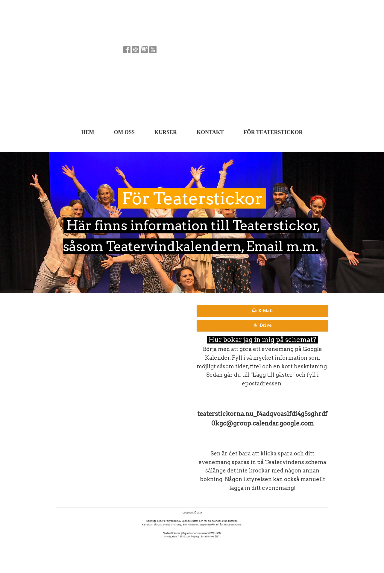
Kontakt (210, 132)
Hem (87, 132)
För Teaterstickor (273, 132)
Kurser (165, 132)
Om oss (124, 132)
